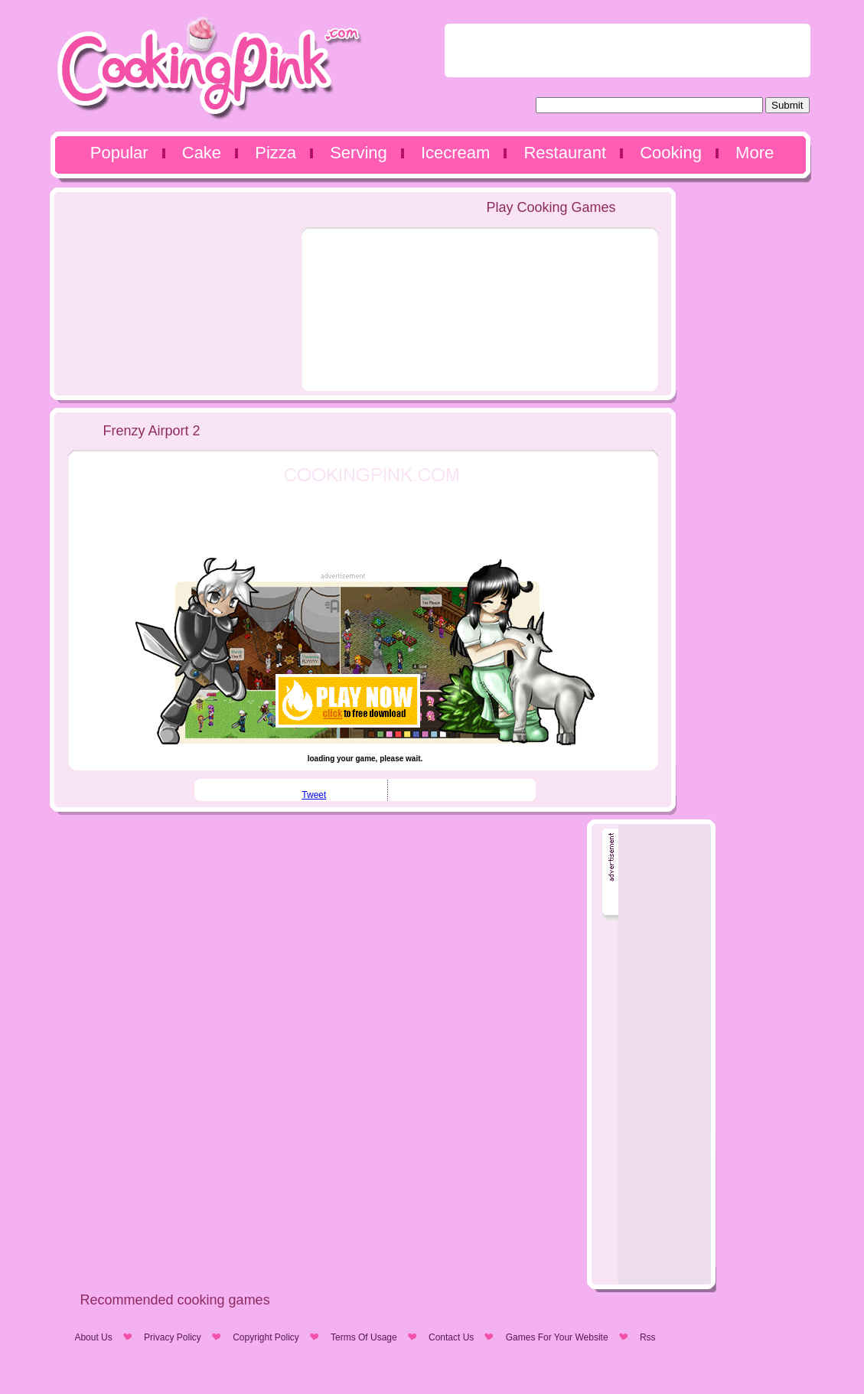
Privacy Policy (172, 1337)
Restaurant (564, 152)
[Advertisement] (627, 50)
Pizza (275, 152)
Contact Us (451, 1337)
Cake (201, 152)
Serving (358, 152)
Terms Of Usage (364, 1337)
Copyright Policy (266, 1337)
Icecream (455, 152)
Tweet (314, 795)
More (754, 152)
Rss (648, 1337)
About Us (93, 1337)
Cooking (671, 152)
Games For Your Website (557, 1337)
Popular (119, 152)
